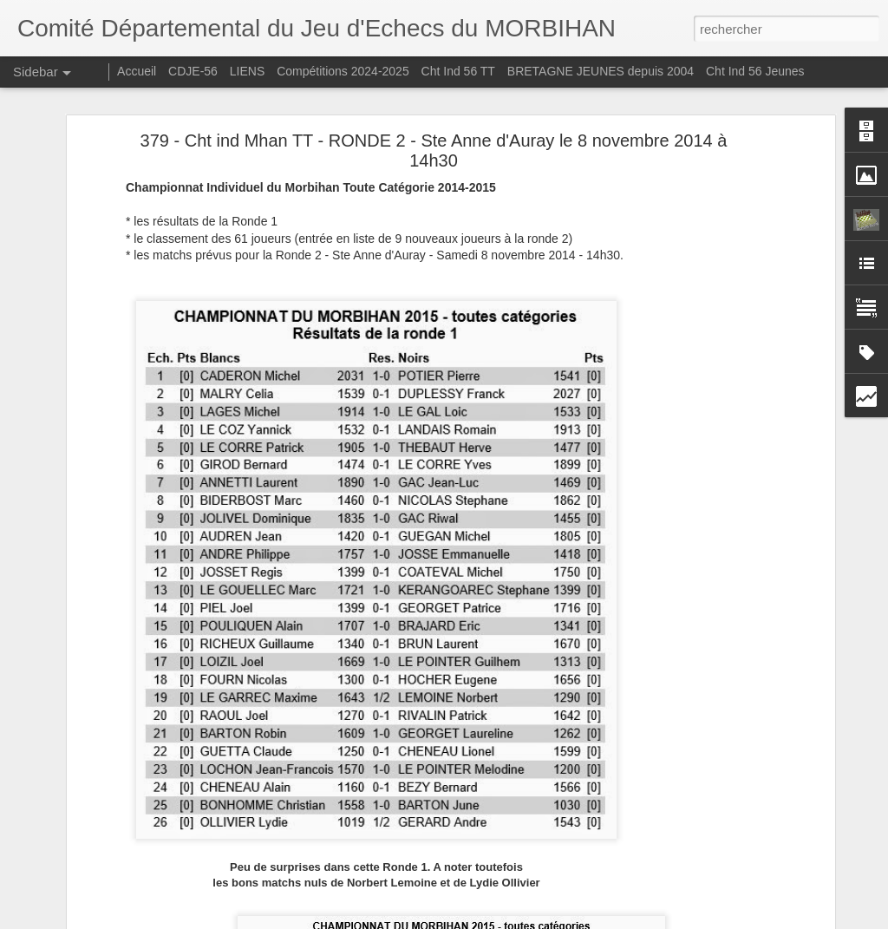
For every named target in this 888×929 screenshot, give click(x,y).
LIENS (247, 71)
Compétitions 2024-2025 (343, 71)
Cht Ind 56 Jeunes (755, 71)
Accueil (136, 71)
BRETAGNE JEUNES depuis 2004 (602, 71)
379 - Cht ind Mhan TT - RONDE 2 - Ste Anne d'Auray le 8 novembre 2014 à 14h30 (434, 150)
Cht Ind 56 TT (458, 71)
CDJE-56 (193, 71)
